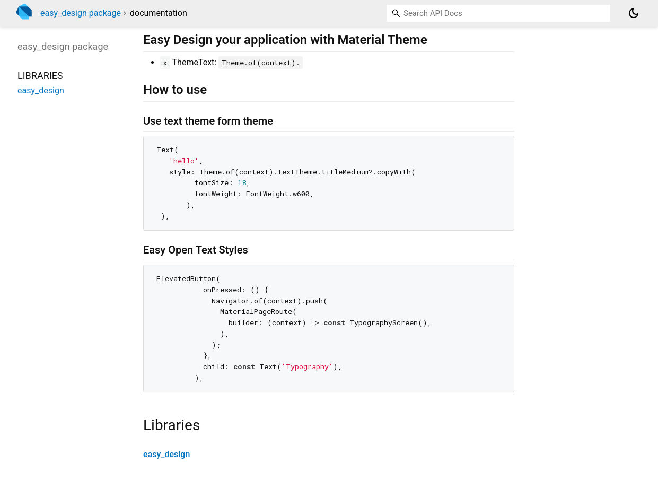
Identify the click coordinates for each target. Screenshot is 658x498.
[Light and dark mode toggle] (633, 13)
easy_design (166, 454)
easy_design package (80, 13)
